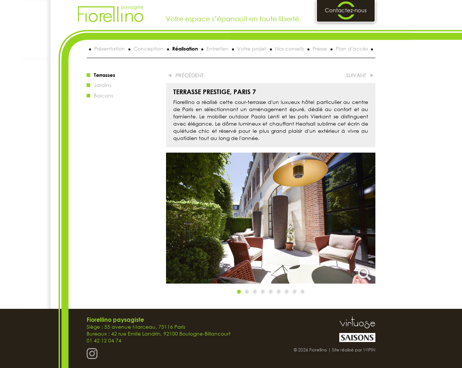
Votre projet (251, 48)
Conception (149, 48)
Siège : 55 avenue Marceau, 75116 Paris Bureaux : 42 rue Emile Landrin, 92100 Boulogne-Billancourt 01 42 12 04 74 (159, 330)
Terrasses (104, 75)
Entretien (217, 48)
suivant (356, 75)
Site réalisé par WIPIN (353, 350)
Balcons (103, 95)
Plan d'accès (352, 48)
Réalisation (185, 48)
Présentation (109, 48)
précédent (189, 75)
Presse (320, 48)
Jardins (102, 85)
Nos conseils (289, 48)
